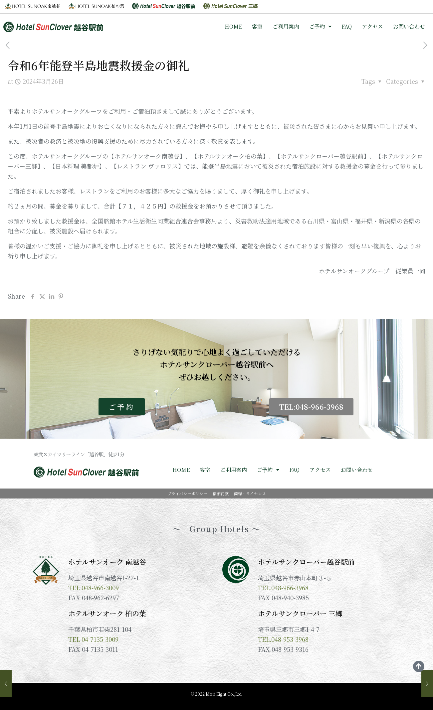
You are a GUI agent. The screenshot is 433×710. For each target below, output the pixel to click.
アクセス (372, 26)
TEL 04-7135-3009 (93, 639)
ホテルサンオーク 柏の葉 (107, 613)
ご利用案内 (286, 26)
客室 (257, 26)
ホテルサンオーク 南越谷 (107, 562)
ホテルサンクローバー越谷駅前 (306, 562)
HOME (233, 26)
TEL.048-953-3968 (283, 639)
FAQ (346, 26)
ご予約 (320, 26)
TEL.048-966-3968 (283, 587)
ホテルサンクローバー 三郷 (300, 613)
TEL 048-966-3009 (93, 587)
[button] (320, 26)
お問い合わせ (409, 26)
